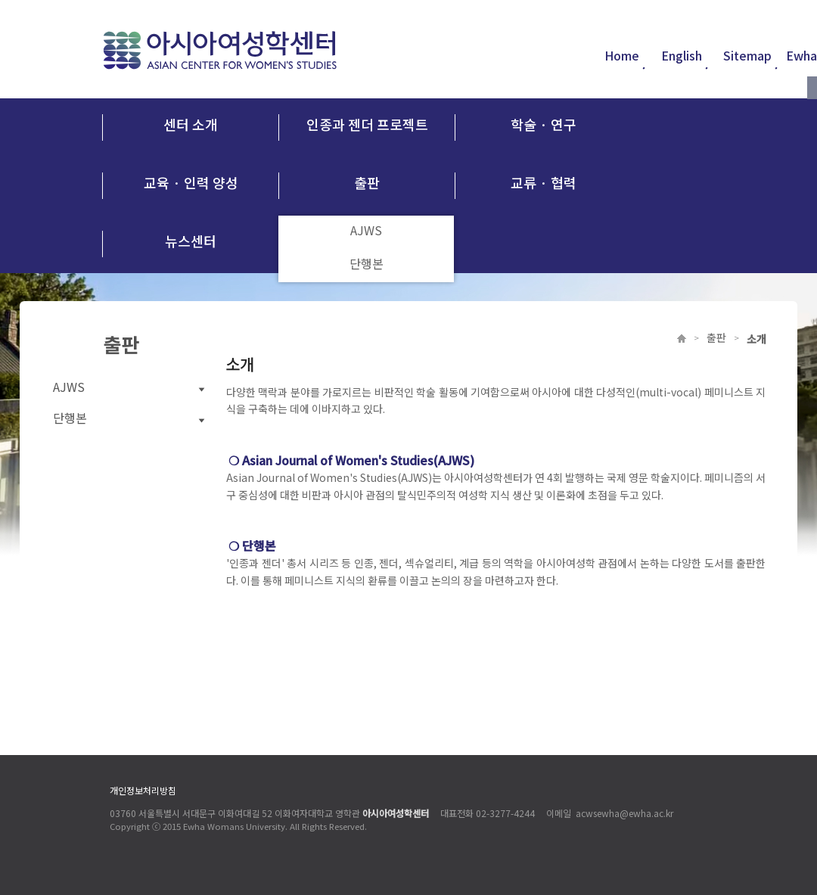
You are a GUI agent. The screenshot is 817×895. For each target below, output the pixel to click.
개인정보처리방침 (143, 792)
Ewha (801, 56)
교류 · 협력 (543, 182)
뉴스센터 (190, 240)
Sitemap (750, 56)
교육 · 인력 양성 (191, 182)
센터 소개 (190, 124)
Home (625, 56)
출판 (367, 182)
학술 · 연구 (543, 124)
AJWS (366, 231)
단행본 (366, 265)
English (685, 56)
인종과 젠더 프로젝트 (367, 124)
